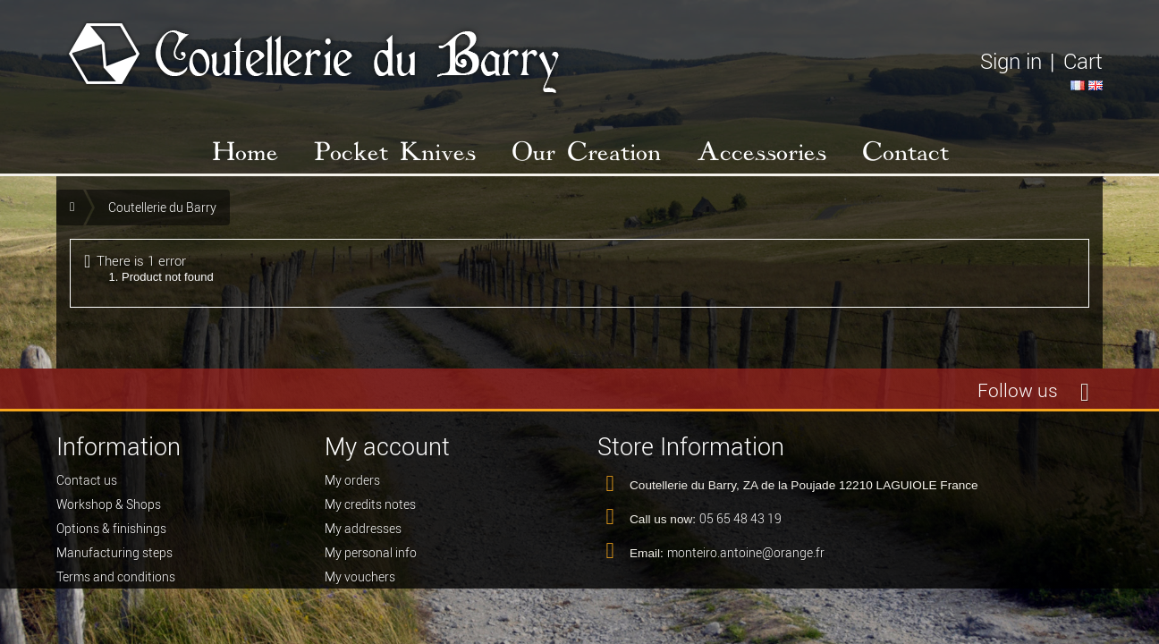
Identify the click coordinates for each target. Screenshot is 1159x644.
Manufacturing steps (114, 559)
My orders (352, 487)
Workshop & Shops (108, 511)
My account (387, 447)
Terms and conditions (115, 583)
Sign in (1011, 61)
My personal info (371, 559)
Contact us (86, 487)
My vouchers (360, 583)
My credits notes (370, 511)
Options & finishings (111, 535)
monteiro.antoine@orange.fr (746, 559)
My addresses (363, 535)
